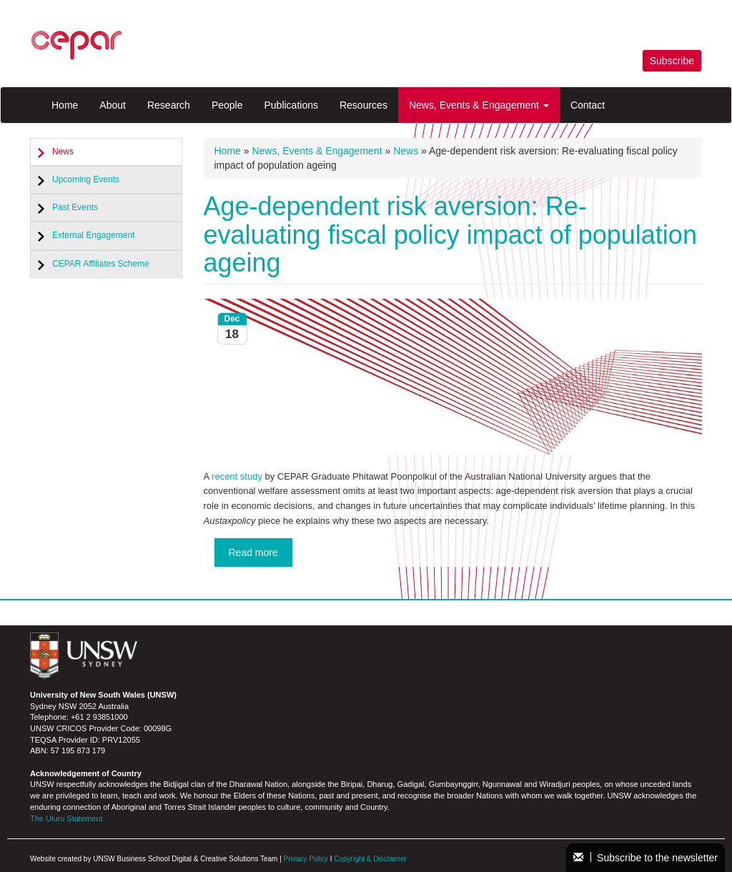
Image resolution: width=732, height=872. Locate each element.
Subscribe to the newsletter (645, 857)
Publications (291, 105)
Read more (253, 552)
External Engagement (93, 235)
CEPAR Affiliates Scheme (100, 264)
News (63, 152)
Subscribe (672, 60)
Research (168, 105)
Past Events (75, 207)
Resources (363, 105)
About (112, 105)
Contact (587, 105)
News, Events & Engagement (479, 105)
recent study (237, 476)
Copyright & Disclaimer (370, 859)
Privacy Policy (306, 859)
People (227, 105)
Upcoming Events (85, 179)
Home (64, 105)
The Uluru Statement (66, 818)
